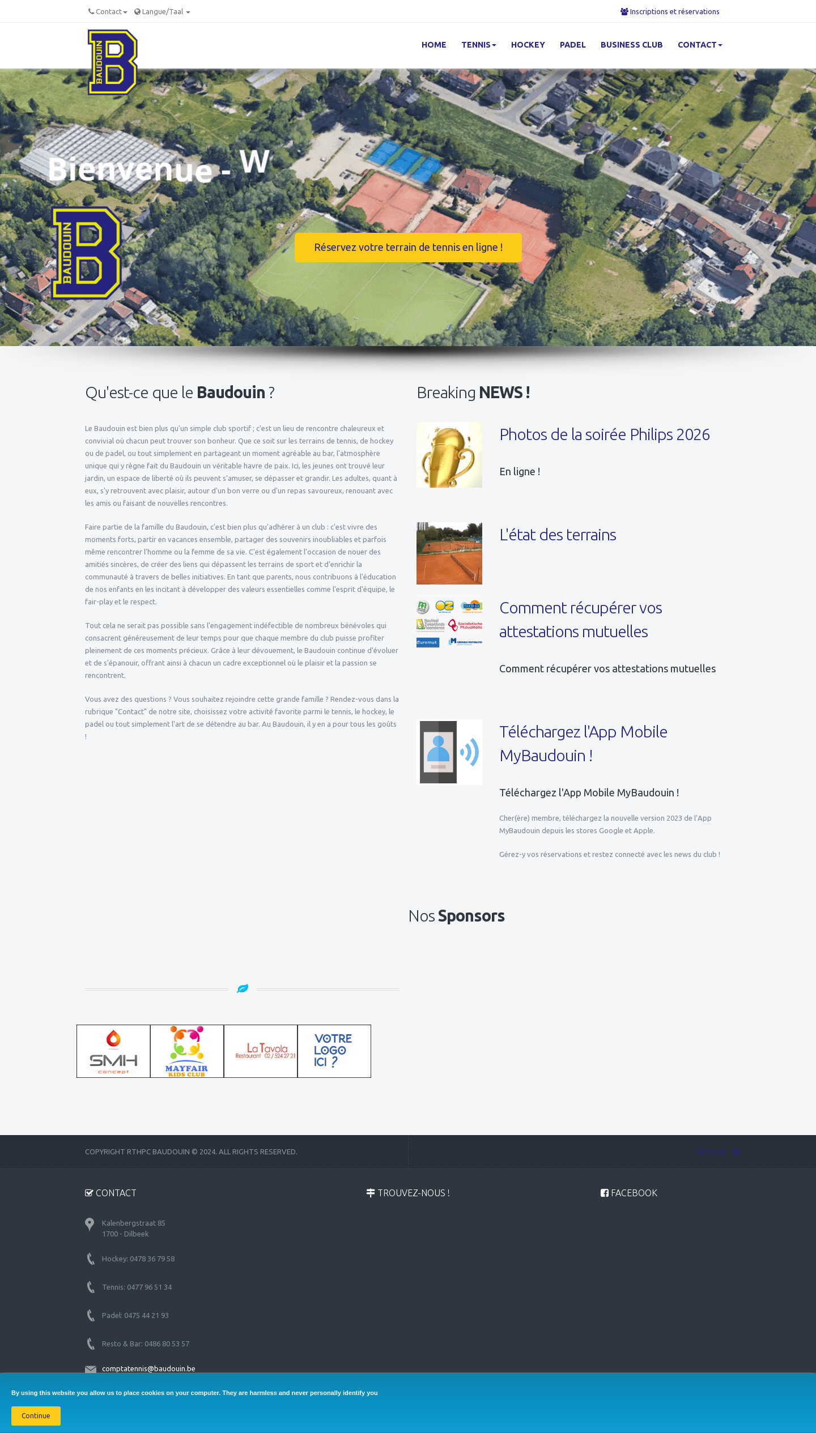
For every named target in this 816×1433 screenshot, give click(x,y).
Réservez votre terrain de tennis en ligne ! (408, 247)
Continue (36, 1415)
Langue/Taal (166, 11)
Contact (112, 11)
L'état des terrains (557, 534)
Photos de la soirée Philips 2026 (604, 434)
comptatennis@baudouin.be (149, 1368)
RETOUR (718, 1151)
